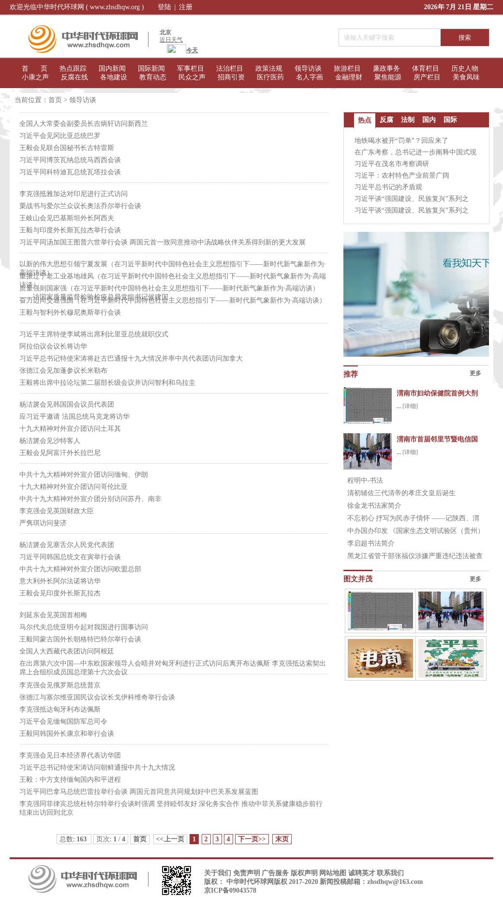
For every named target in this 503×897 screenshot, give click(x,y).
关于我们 (217, 873)
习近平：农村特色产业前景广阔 (402, 175)
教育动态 (152, 77)
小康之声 (35, 77)
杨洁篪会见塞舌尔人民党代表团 (66, 544)
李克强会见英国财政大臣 (56, 511)
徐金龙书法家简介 (374, 505)
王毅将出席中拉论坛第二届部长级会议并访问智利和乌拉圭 (107, 382)
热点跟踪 (73, 68)
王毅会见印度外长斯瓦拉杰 (60, 593)
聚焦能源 (387, 77)
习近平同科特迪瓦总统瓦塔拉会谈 (70, 172)
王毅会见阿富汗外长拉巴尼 (60, 452)
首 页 (34, 68)
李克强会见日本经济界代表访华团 (70, 755)
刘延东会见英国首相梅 (53, 615)
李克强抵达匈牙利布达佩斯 (60, 709)
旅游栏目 (347, 68)
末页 (282, 839)
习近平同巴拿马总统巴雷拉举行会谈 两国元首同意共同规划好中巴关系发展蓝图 (138, 791)
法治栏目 (229, 68)
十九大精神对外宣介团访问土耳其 (70, 428)
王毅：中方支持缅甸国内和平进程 (70, 779)
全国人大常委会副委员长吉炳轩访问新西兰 (83, 123)
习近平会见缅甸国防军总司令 (63, 721)
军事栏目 (190, 68)
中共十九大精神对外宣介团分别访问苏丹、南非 (90, 498)
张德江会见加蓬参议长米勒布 (63, 370)
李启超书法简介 (371, 543)
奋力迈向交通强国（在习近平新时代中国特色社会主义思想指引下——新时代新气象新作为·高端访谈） (172, 300)
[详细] (410, 406)
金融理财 (348, 77)
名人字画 (309, 77)
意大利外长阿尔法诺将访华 (60, 581)
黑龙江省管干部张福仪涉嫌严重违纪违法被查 (415, 556)
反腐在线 (74, 77)
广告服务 (275, 873)
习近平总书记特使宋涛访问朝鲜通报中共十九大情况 (97, 767)
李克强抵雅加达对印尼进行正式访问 (73, 194)
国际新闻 (151, 68)
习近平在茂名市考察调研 (392, 163)
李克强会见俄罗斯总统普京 (60, 685)
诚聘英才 (361, 873)
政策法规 (268, 68)
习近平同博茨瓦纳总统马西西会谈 (70, 160)
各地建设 (113, 77)
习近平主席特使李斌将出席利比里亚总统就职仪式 (93, 334)
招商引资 (231, 77)
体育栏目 (425, 68)
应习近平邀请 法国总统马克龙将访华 (74, 416)
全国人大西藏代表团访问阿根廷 (66, 651)
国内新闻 (112, 68)
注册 (185, 7)
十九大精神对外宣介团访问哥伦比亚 (73, 486)
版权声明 (304, 873)
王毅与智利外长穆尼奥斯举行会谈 (70, 312)
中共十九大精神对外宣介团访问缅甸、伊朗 (83, 474)
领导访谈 (308, 68)
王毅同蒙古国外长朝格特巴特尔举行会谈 (80, 639)
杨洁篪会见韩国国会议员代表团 (66, 404)
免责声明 (246, 873)
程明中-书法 (365, 480)
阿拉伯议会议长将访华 (53, 346)
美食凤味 (466, 77)
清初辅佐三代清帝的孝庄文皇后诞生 (401, 493)
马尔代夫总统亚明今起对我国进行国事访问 (83, 627)
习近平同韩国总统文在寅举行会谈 (70, 557)
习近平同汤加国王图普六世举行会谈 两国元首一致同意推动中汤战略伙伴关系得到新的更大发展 (162, 242)
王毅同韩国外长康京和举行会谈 (66, 733)
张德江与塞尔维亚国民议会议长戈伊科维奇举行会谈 (97, 697)
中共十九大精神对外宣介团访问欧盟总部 (80, 569)
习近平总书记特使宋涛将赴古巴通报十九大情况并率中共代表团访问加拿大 (131, 358)
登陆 (164, 7)
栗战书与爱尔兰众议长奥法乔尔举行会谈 (80, 206)
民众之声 (192, 77)
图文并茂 (357, 579)
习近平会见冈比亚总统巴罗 (60, 135)
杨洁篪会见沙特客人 (49, 440)
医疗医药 (270, 77)
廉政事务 (386, 68)
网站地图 (332, 873)
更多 (475, 373)
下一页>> (252, 839)
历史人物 (464, 68)
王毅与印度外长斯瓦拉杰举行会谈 (70, 230)
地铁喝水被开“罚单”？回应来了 (401, 140)
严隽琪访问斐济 (43, 523)
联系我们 (390, 873)
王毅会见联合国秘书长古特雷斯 (66, 148)
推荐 (350, 374)
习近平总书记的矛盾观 (388, 187)
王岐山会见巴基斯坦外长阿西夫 (66, 218)
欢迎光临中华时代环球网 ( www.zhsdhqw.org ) (77, 7)
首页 (55, 100)
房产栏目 (427, 77)
